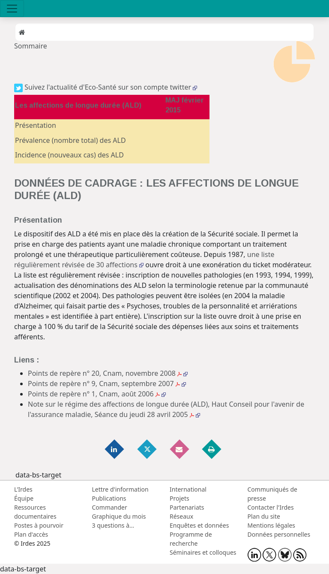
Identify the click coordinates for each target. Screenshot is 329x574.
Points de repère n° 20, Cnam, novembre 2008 (108, 373)
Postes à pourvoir (38, 525)
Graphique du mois (119, 516)
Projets (179, 498)
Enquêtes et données (199, 525)
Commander (109, 507)
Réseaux (181, 516)
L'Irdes (23, 489)
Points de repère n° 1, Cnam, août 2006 (97, 394)
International (188, 489)
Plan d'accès (31, 534)
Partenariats (187, 507)
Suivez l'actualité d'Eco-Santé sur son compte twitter (105, 87)
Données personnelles (279, 534)
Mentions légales (272, 525)
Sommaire (30, 46)
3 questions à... (113, 525)
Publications (109, 498)
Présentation (35, 125)
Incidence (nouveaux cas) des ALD (69, 155)
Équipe (23, 498)
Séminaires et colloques (203, 552)
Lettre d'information (120, 489)
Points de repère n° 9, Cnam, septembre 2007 (107, 383)
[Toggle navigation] (12, 8)
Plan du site (264, 516)
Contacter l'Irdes (271, 507)
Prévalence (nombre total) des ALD (70, 140)
